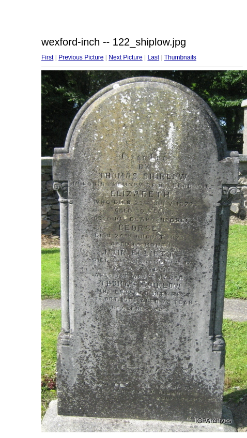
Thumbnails (180, 57)
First (47, 57)
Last (153, 57)
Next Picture (125, 57)
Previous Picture (80, 57)
